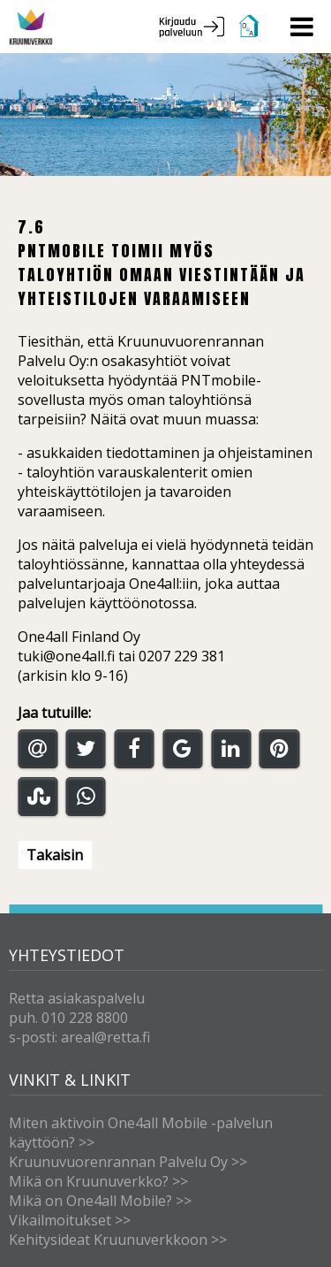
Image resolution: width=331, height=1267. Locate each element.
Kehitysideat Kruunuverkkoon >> (118, 1239)
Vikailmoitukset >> (70, 1220)
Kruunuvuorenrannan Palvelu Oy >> (128, 1162)
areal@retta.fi (105, 1037)
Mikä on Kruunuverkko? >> (98, 1181)
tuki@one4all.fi (66, 656)
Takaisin (54, 855)
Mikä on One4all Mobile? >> (100, 1200)
